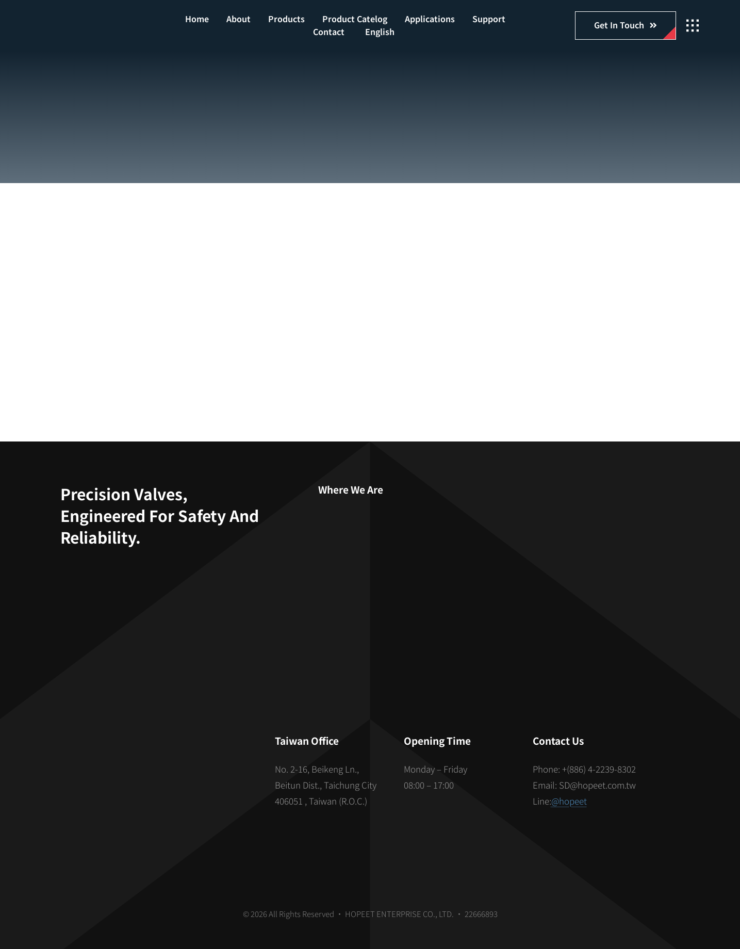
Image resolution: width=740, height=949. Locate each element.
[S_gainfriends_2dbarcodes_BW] (155, 777)
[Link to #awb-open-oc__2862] (692, 26)
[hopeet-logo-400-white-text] (96, 19)
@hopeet (569, 800)
